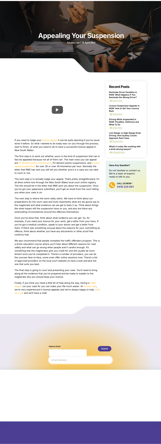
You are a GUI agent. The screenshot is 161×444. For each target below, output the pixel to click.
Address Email (54, 346)
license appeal (49, 140)
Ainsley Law (90, 286)
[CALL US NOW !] (112, 185)
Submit (103, 349)
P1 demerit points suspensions (35, 163)
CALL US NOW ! (125, 183)
